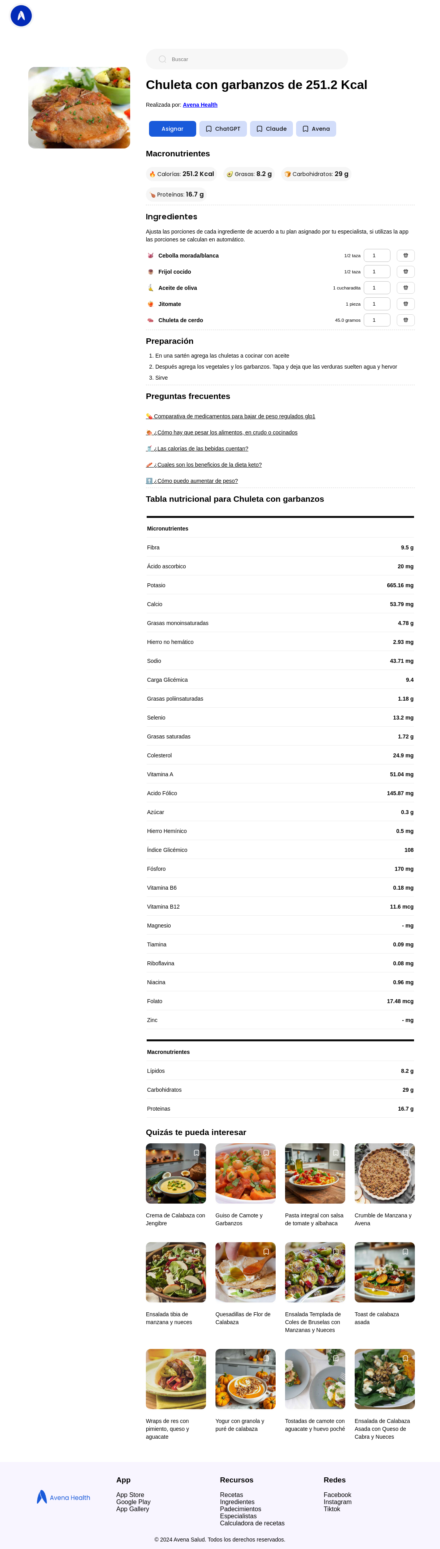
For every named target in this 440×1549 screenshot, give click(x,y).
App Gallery (132, 1509)
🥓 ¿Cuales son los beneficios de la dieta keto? (204, 465)
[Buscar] (253, 59)
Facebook (337, 1494)
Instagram (338, 1502)
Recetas (231, 1494)
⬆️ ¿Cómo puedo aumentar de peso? (192, 481)
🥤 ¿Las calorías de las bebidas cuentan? (197, 448)
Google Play (133, 1502)
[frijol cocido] (377, 271)
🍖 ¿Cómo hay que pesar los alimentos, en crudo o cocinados (222, 432)
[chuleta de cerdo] (377, 320)
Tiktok (332, 1509)
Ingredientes (237, 1502)
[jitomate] (377, 303)
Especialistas (238, 1516)
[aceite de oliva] (377, 287)
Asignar (173, 129)
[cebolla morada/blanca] (377, 255)
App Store (130, 1494)
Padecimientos (240, 1509)
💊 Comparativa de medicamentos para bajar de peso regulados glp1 (230, 416)
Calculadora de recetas (252, 1523)
